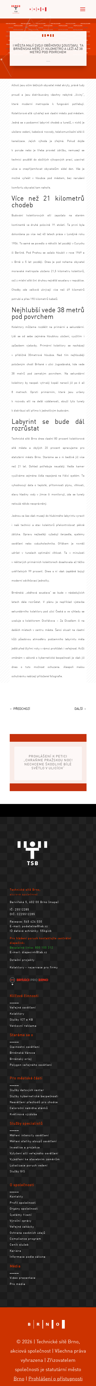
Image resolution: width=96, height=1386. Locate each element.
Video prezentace (23, 1278)
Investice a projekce (25, 1147)
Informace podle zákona (28, 1256)
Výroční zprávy (20, 1220)
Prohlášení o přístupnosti (55, 1378)
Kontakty (16, 1196)
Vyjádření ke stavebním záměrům (35, 1159)
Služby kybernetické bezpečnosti (34, 1096)
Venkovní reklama (23, 1025)
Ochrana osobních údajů (27, 1233)
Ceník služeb (19, 1244)
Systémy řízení (21, 1215)
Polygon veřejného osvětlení (31, 1065)
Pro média (17, 1284)
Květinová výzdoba (23, 1114)
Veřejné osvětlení (23, 1007)
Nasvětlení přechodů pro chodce (34, 1102)
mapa (53, 902)
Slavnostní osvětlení (25, 1047)
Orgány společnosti (24, 1208)
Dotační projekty (22, 960)
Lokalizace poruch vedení (29, 1165)
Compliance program (25, 1238)
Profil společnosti (23, 1202)
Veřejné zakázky (22, 1226)
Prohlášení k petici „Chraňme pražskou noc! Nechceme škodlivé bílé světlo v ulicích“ (48, 764)
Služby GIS (17, 1171)
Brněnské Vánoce (22, 1052)
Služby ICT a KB (21, 1019)
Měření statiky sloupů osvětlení (33, 1141)
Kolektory (48, 61)
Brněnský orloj (21, 1059)
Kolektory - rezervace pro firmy (34, 967)
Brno (19, 1378)
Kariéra (15, 1251)
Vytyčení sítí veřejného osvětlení (34, 1153)
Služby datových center (27, 1090)
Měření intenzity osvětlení (29, 1135)
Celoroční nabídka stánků (29, 1108)
